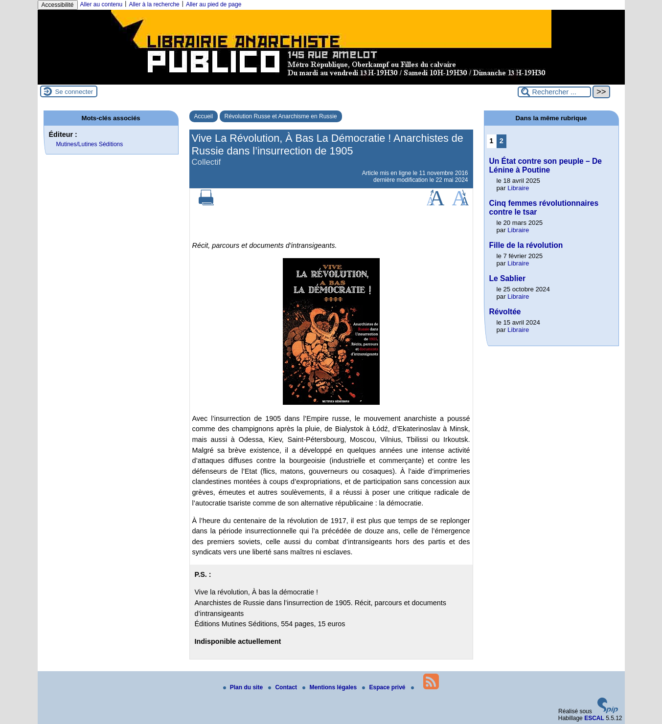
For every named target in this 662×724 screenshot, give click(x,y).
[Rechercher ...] (554, 92)
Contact (283, 687)
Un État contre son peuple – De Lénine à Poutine (545, 165)
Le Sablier (507, 278)
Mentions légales (330, 687)
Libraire (518, 188)
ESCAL (594, 718)
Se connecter (74, 91)
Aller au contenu (101, 4)
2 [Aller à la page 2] (501, 141)
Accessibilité (58, 4)
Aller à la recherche (154, 4)
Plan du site (244, 687)
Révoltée (505, 311)
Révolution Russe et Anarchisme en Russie (281, 116)
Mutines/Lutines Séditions (89, 144)
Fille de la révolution (526, 245)
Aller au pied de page (213, 4)
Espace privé (384, 687)
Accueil (203, 116)
